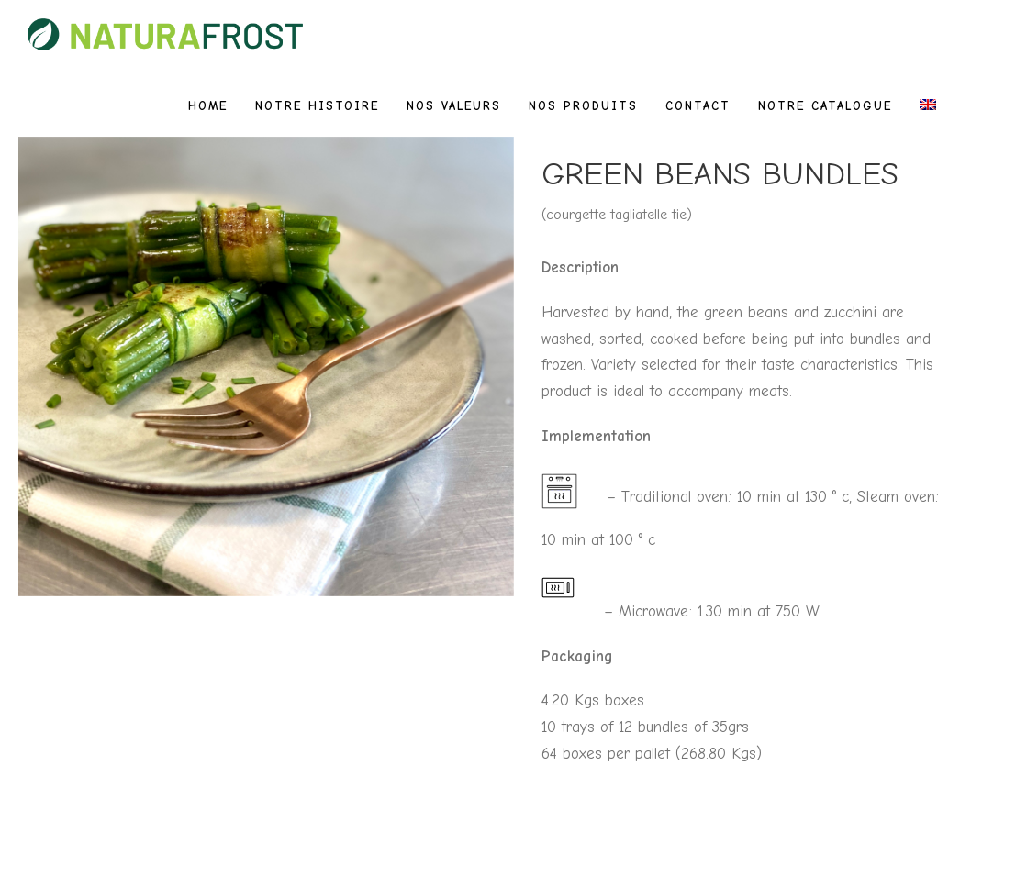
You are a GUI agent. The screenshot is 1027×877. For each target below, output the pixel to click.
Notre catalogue (825, 106)
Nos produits (583, 106)
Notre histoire (317, 106)
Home (208, 106)
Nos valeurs (454, 106)
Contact (698, 106)
